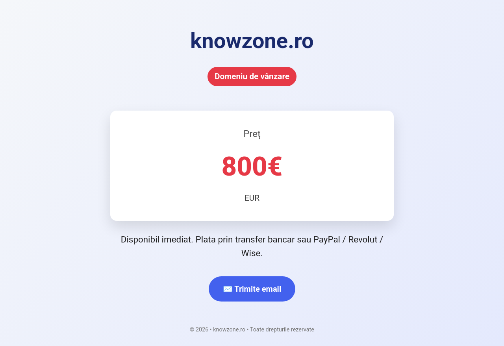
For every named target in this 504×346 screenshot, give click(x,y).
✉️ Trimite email (252, 289)
